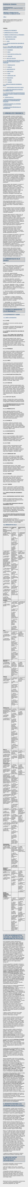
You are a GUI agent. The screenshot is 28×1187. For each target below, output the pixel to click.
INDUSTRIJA (10, 77)
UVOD (8, 41)
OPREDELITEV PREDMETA (10, 30)
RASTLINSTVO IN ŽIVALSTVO (14, 54)
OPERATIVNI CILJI (9, 97)
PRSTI (8, 52)
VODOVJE (9, 56)
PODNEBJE (10, 49)
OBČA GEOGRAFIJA (10, 39)
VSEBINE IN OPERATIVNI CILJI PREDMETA (14, 34)
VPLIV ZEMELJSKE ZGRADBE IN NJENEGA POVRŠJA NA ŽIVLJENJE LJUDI (13, 47)
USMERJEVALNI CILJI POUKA (11, 32)
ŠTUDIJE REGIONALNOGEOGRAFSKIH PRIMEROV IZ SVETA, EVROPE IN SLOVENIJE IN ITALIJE (14, 94)
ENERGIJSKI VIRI (11, 75)
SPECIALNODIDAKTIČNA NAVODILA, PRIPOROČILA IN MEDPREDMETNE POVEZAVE (12, 100)
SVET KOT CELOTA (11, 58)
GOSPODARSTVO (11, 69)
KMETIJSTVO (10, 71)
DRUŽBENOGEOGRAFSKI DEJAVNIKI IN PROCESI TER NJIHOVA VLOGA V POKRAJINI (13, 61)
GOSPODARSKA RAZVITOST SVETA (15, 87)
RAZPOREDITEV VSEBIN (11, 36)
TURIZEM (9, 82)
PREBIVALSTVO (11, 65)
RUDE (8, 73)
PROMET (9, 79)
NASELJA (9, 67)
